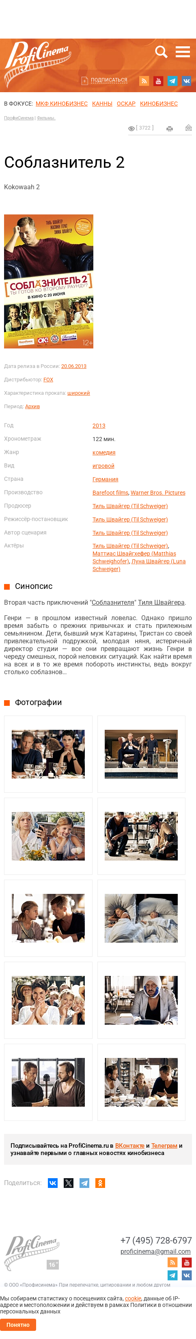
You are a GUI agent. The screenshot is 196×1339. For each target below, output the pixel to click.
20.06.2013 (73, 366)
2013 (99, 425)
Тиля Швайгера (161, 602)
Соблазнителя (113, 602)
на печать (169, 128)
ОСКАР (126, 103)
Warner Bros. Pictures (158, 492)
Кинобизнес (159, 103)
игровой (103, 466)
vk (186, 80)
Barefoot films (110, 492)
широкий (78, 393)
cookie (133, 1298)
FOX (48, 379)
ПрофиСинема (19, 118)
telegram (172, 80)
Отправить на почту (188, 127)
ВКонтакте (129, 1145)
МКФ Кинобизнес (62, 103)
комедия (104, 452)
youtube (158, 80)
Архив (32, 406)
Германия (105, 479)
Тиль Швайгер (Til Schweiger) (130, 506)
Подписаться (109, 80)
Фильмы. (46, 118)
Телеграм (164, 1145)
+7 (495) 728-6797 (156, 1240)
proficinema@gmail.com (156, 1251)
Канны (102, 103)
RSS (144, 80)
